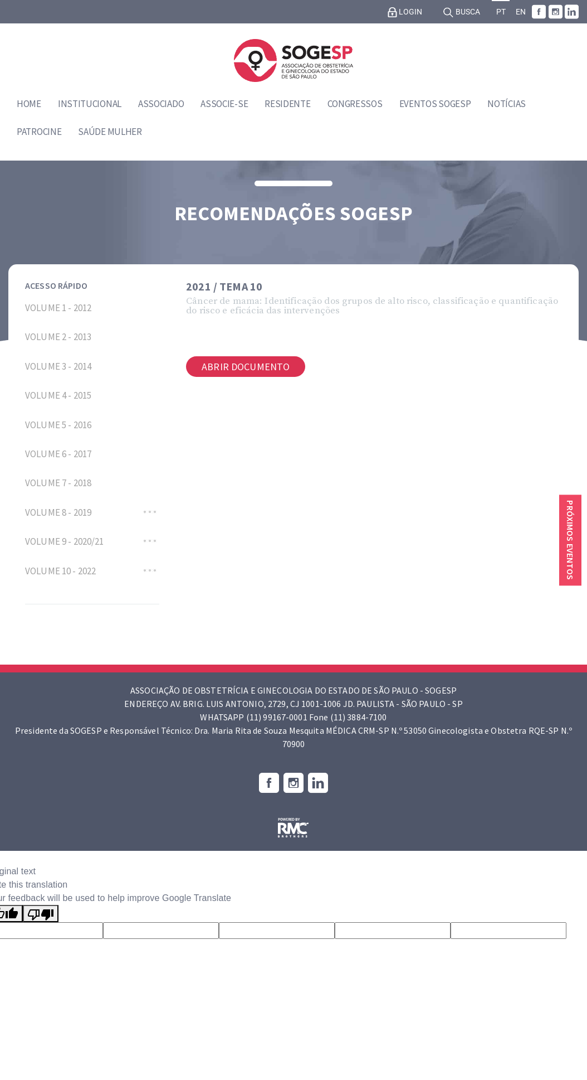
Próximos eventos (570, 540)
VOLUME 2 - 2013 (58, 336)
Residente (287, 103)
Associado (161, 103)
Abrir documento (246, 366)
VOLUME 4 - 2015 (58, 395)
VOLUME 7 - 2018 (58, 482)
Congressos (355, 103)
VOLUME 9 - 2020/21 (64, 541)
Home (29, 103)
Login (405, 12)
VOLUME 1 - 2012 (58, 307)
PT (501, 12)
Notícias (506, 103)
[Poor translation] (40, 913)
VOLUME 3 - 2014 (58, 366)
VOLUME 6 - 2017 (58, 453)
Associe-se (224, 103)
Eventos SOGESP (435, 103)
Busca (461, 12)
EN (521, 12)
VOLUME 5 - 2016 (58, 424)
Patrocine (39, 131)
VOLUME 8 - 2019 (58, 512)
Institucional (89, 103)
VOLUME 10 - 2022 (60, 571)
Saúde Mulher (109, 131)
